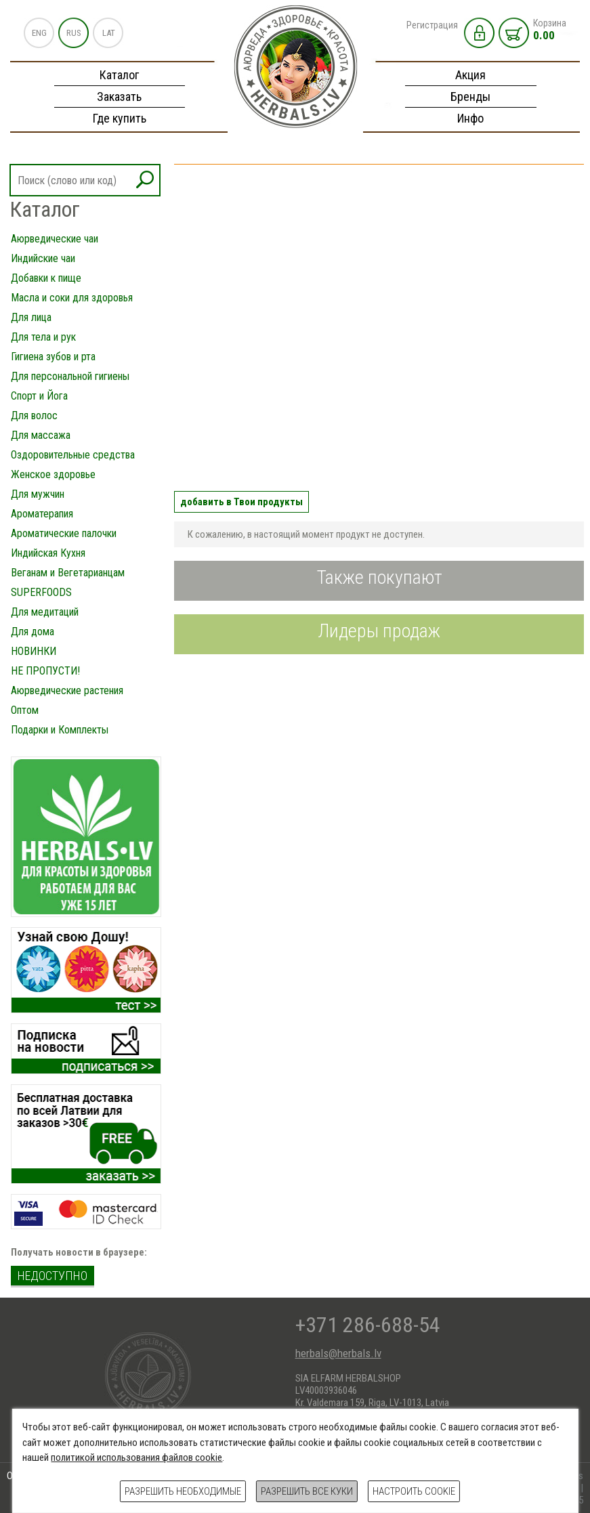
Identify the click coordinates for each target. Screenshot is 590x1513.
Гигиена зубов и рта (53, 356)
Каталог (119, 75)
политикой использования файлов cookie (136, 1457)
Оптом (25, 710)
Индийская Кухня (48, 553)
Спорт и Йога (39, 395)
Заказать (119, 96)
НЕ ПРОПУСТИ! (45, 670)
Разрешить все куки (307, 1491)
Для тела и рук (43, 337)
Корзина (549, 30)
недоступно (52, 1276)
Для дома (32, 631)
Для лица (31, 317)
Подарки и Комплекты (59, 729)
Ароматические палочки (64, 533)
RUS (73, 33)
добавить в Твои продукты (241, 502)
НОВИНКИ (33, 651)
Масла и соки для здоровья (72, 297)
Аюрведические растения (67, 690)
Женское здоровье (53, 474)
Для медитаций (45, 611)
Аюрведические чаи (54, 238)
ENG (39, 33)
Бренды (470, 96)
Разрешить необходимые (183, 1491)
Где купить (119, 118)
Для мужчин (37, 494)
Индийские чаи (43, 258)
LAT (108, 33)
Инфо (470, 118)
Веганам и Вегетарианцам (68, 572)
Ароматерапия (42, 513)
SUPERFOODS (41, 592)
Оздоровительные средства (73, 454)
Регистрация (432, 25)
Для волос (34, 415)
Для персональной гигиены (70, 376)
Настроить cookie (414, 1491)
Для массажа (40, 435)
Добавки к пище (46, 278)
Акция (470, 75)
